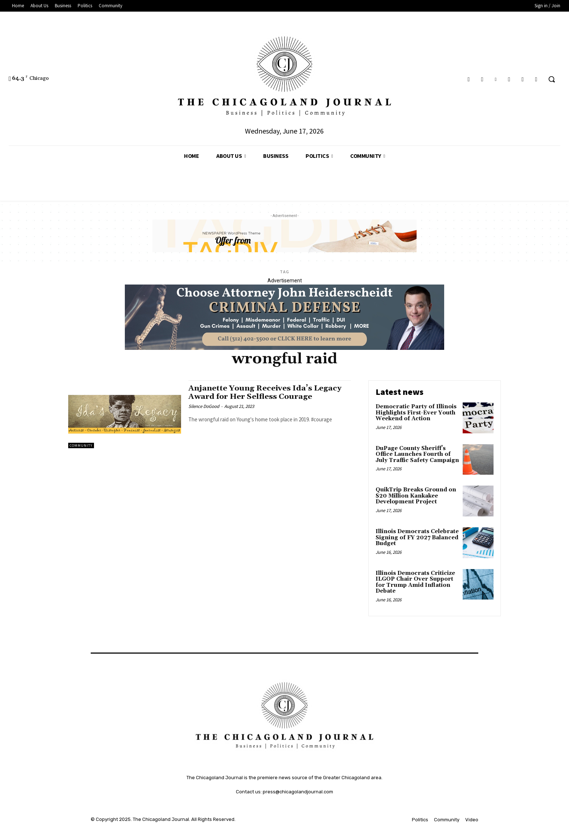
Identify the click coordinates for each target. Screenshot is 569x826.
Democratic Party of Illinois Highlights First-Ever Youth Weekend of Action (416, 412)
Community (81, 445)
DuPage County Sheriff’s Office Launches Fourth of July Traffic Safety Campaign (417, 454)
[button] (551, 79)
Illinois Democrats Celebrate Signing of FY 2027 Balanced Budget (417, 537)
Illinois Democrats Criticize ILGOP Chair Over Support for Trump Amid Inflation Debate (415, 582)
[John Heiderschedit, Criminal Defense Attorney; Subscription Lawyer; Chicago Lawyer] (284, 348)
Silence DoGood (203, 406)
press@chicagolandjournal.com (298, 791)
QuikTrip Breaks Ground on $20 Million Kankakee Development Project (416, 495)
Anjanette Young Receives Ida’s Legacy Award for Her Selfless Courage (265, 392)
